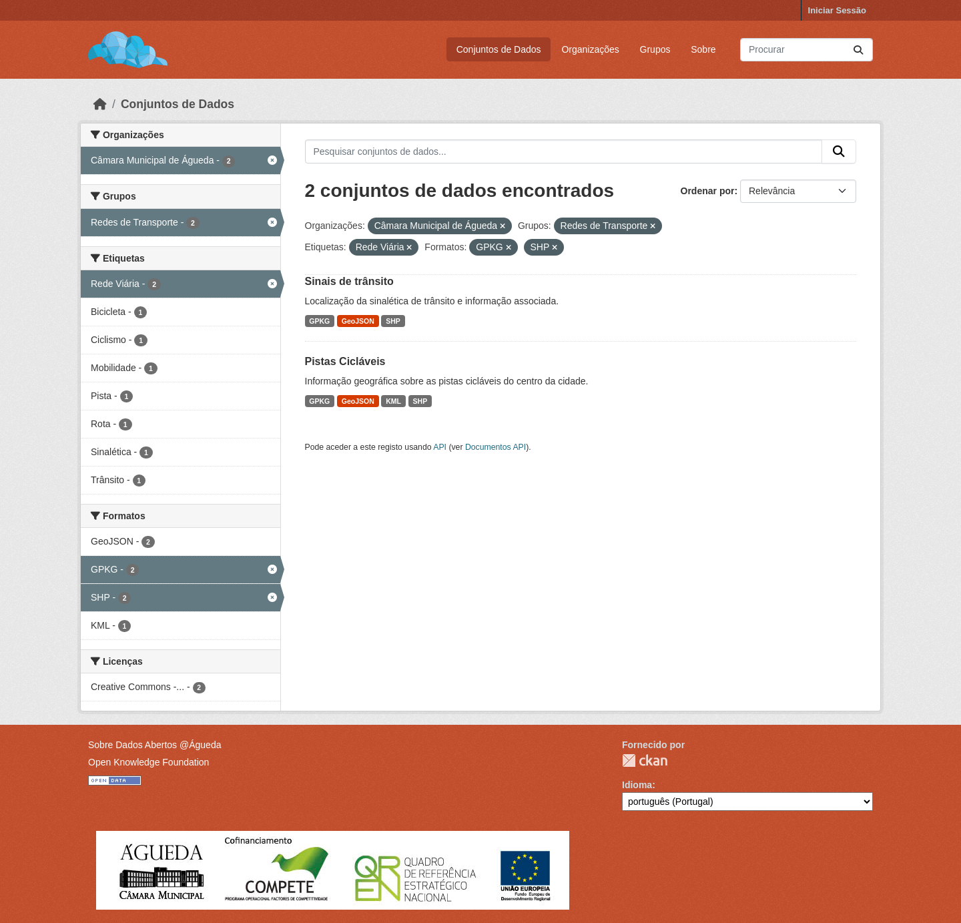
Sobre (703, 49)
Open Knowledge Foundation (148, 762)
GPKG (319, 321)
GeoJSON (358, 321)
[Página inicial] (100, 104)
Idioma (637, 785)
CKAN (644, 760)
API (439, 447)
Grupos (655, 49)
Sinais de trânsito (349, 281)
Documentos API (495, 447)
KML (393, 401)
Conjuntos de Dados (498, 49)
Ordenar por (708, 191)
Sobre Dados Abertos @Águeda (154, 744)
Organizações (590, 49)
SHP (393, 321)
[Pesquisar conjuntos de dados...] (806, 49)
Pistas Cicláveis (345, 361)
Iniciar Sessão (837, 10)
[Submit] (858, 49)
